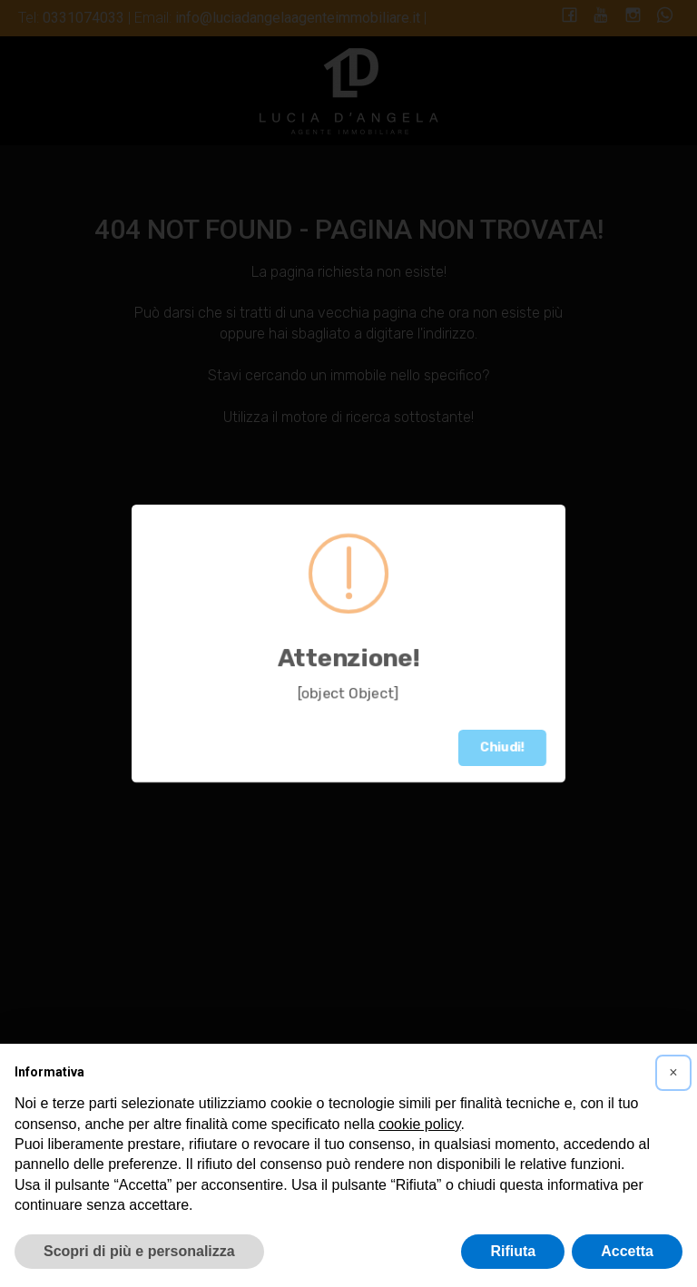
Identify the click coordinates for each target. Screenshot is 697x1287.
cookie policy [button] (419, 1124)
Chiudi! (502, 747)
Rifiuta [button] (512, 1251)
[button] (673, 1072)
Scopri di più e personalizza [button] (139, 1251)
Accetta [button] (627, 1251)
